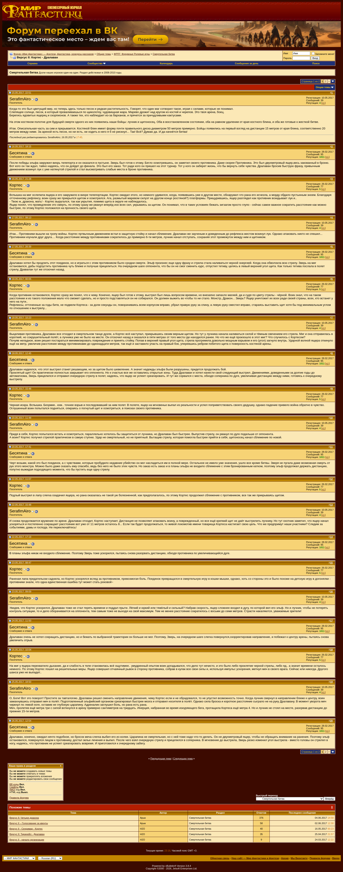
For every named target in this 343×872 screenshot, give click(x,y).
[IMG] (12, 789)
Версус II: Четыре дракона (24, 817)
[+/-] (323, 103)
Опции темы (323, 87)
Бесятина (18, 153)
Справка (32, 63)
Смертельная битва (164, 54)
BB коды (14, 784)
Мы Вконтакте (299, 858)
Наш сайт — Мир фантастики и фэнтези (255, 858)
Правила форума (19, 797)
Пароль (287, 58)
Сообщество (96, 63)
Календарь (166, 63)
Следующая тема (182, 758)
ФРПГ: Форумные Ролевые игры (132, 54)
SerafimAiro (20, 99)
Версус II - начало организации (26, 839)
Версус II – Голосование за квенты (28, 823)
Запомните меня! (323, 54)
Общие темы (103, 54)
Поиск (316, 63)
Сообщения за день (246, 63)
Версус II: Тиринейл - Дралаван (27, 834)
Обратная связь (219, 858)
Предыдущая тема (160, 758)
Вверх (336, 858)
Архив (285, 858)
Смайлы (14, 787)
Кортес (15, 185)
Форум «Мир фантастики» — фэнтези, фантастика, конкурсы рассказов (54, 54)
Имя (285, 53)
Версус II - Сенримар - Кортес (26, 828)
